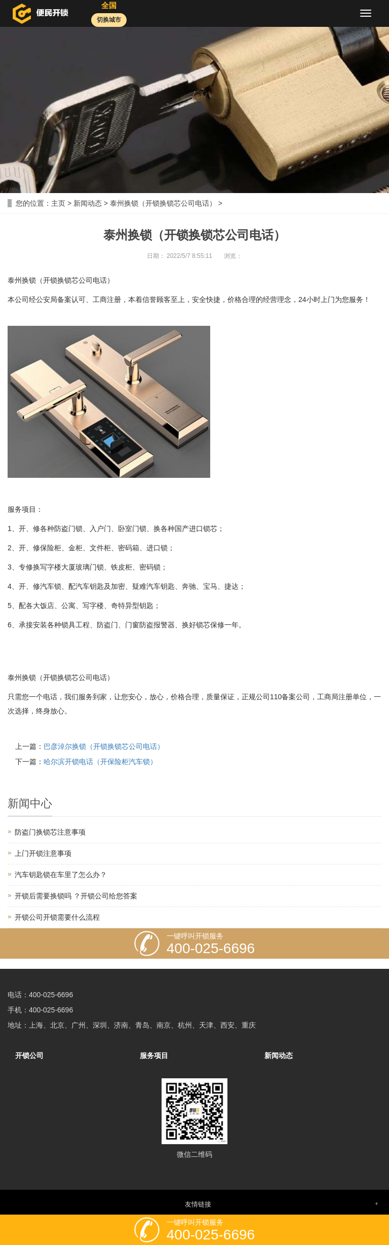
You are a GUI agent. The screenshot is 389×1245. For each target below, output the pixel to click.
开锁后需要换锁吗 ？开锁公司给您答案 (76, 896)
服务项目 (154, 1055)
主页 (58, 203)
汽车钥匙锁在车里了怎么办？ (61, 875)
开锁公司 (29, 1055)
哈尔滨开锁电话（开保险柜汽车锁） (100, 762)
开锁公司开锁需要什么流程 (57, 917)
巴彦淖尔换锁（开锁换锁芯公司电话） (104, 746)
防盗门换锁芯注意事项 (50, 832)
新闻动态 (87, 203)
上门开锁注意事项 (43, 853)
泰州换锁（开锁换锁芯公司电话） (163, 203)
